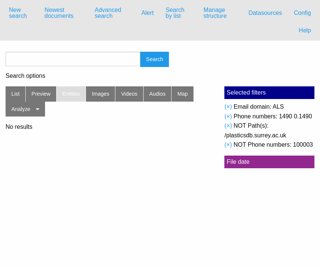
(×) (228, 106)
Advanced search (108, 13)
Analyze (20, 109)
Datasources (265, 13)
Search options (25, 76)
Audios (157, 94)
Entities (71, 94)
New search (18, 13)
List (15, 94)
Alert (147, 13)
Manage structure (215, 13)
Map (182, 94)
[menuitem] (21, 13)
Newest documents (59, 13)
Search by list (175, 13)
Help (305, 30)
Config (302, 13)
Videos (129, 94)
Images (100, 94)
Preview (41, 94)
